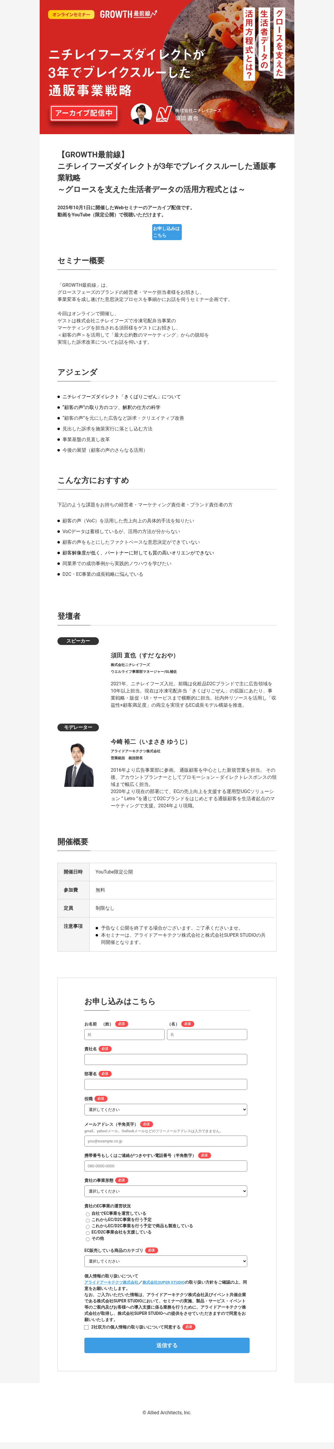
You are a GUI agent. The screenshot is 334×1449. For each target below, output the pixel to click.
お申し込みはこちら (167, 238)
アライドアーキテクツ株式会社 (113, 1288)
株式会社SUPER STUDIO (169, 1288)
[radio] (165, 1220)
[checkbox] (165, 1232)
